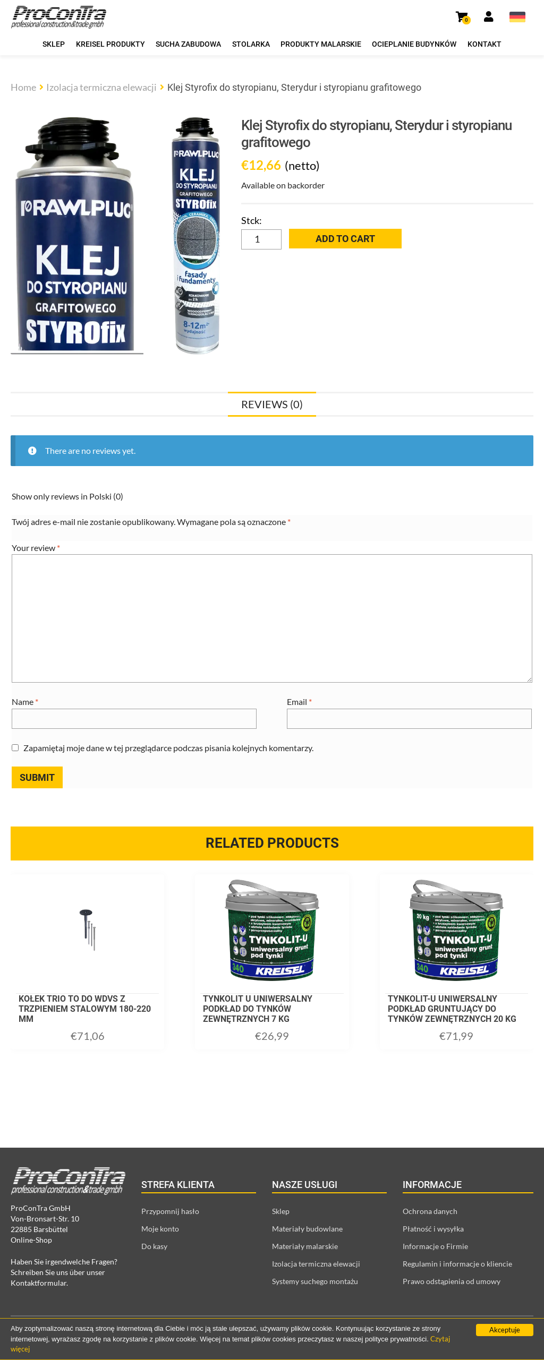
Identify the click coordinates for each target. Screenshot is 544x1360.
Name (25, 701)
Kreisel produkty (110, 44)
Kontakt (485, 44)
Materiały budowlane (307, 1228)
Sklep (53, 44)
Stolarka (251, 44)
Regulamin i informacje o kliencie (457, 1263)
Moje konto (160, 1228)
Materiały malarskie (305, 1246)
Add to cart (345, 238)
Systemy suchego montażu (315, 1281)
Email (299, 701)
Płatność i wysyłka (433, 1228)
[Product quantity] (261, 239)
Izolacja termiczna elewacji (101, 87)
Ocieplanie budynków (414, 44)
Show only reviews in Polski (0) (67, 496)
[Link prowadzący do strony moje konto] (489, 17)
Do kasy (154, 1246)
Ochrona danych (430, 1211)
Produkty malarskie (320, 44)
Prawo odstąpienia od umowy (451, 1281)
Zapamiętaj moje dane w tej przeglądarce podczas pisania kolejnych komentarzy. (168, 748)
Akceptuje (504, 1329)
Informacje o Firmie (435, 1246)
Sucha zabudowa (188, 44)
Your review (36, 548)
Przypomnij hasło (170, 1211)
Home (23, 87)
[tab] (272, 404)
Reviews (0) (272, 404)
